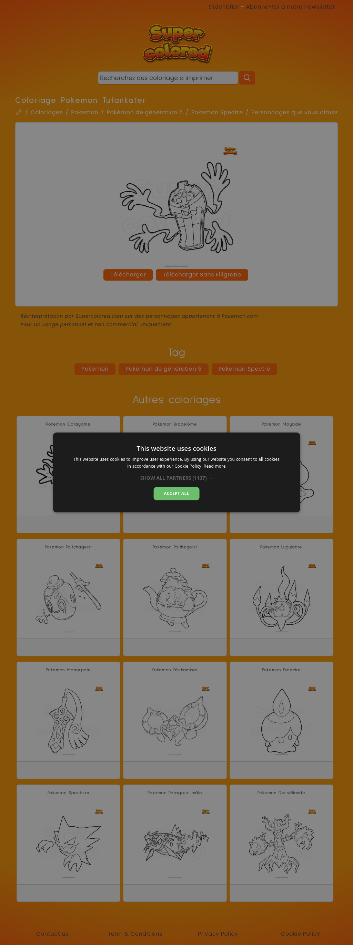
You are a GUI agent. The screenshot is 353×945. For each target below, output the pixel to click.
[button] (176, 478)
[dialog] (176, 472)
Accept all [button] (176, 493)
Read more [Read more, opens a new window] (215, 466)
